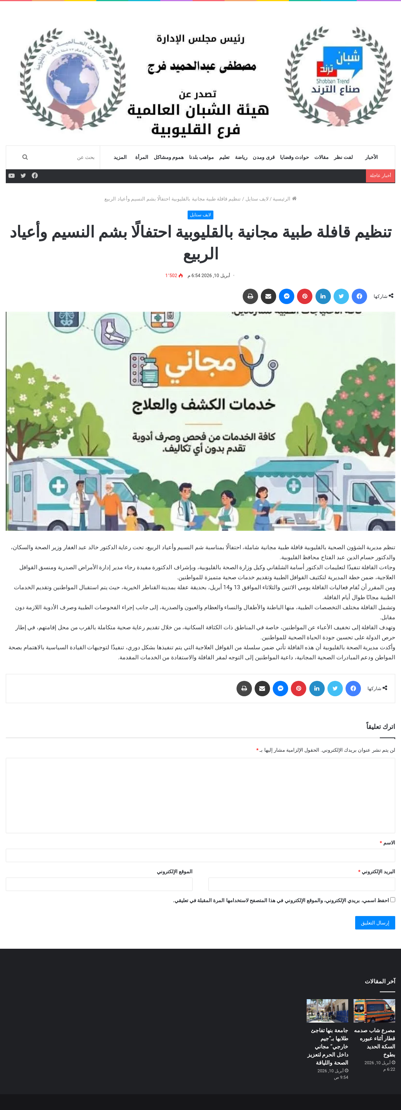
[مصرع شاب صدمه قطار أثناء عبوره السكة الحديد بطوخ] (374, 1011)
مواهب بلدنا (201, 157)
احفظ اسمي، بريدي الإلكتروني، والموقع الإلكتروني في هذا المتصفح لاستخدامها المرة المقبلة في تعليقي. (281, 900)
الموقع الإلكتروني (175, 871)
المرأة (141, 157)
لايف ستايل (256, 199)
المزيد (120, 157)
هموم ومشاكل (169, 157)
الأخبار (371, 157)
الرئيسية (284, 199)
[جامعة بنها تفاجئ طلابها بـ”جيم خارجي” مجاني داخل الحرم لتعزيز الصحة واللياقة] (327, 1011)
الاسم (387, 843)
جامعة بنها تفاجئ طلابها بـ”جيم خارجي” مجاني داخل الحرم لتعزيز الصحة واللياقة (327, 1046)
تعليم (224, 157)
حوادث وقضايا (294, 157)
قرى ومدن (263, 157)
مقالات (321, 157)
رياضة (241, 157)
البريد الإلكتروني (376, 871)
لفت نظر (343, 157)
